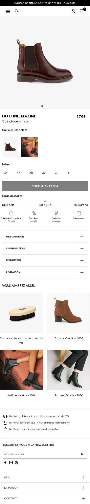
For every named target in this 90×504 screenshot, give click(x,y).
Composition (15, 248)
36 (5, 173)
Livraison (13, 272)
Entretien (13, 260)
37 (18, 173)
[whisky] (10, 147)
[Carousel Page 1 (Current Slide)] (42, 106)
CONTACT (10, 498)
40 (56, 173)
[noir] (29, 147)
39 (43, 173)
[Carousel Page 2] (45, 106)
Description (15, 236)
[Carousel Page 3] (48, 106)
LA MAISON (11, 487)
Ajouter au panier (45, 185)
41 (69, 173)
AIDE (7, 477)
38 (31, 173)
